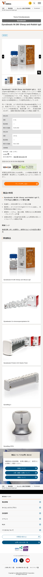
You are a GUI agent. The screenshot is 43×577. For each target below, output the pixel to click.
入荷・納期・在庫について (21, 473)
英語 (15, 157)
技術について (21, 468)
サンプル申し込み (21, 184)
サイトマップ (33, 567)
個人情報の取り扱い (21, 567)
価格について (21, 477)
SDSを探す (21, 157)
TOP (3, 8)
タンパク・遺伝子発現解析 (23, 8)
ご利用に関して (8, 567)
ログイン (30, 3)
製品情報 (10, 8)
